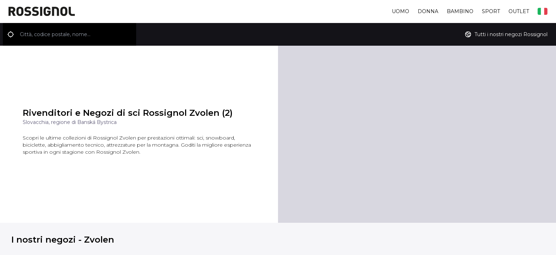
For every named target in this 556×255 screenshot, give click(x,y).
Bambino (460, 11)
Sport (491, 11)
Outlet (518, 11)
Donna (428, 11)
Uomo (400, 11)
